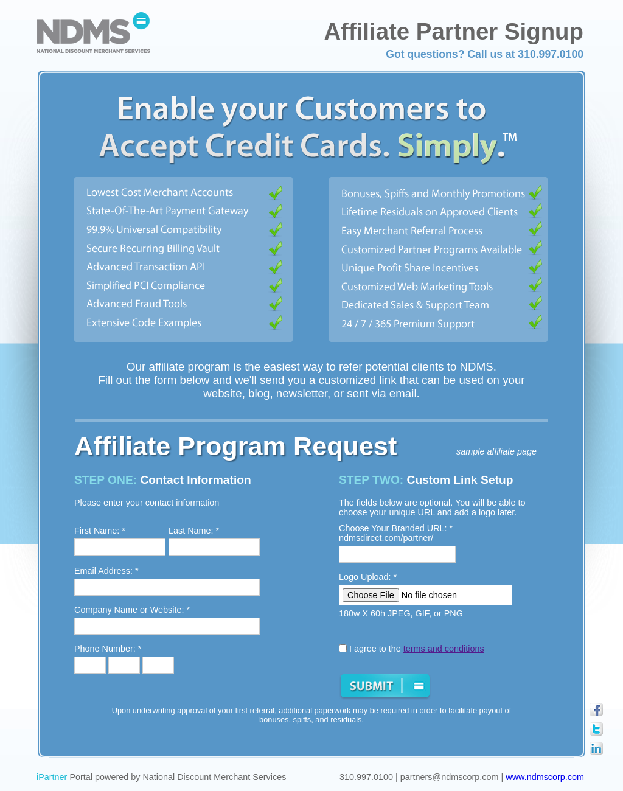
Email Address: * (106, 571)
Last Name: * (194, 530)
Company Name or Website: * (132, 610)
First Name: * (99, 530)
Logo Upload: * (368, 577)
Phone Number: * (107, 648)
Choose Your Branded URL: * (396, 528)
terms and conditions (443, 648)
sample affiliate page (496, 451)
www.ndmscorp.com (545, 777)
